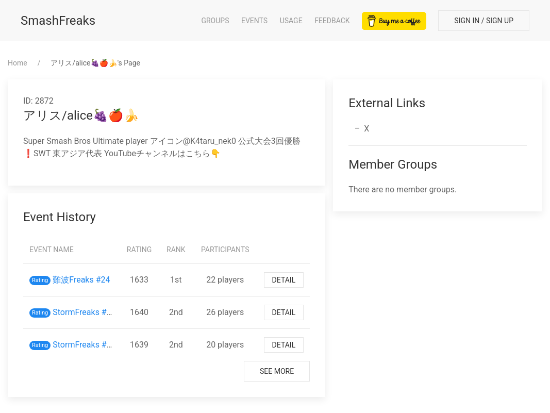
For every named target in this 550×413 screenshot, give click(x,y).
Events (254, 20)
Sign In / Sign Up (483, 20)
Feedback (332, 20)
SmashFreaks (58, 20)
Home (17, 63)
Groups (215, 20)
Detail (284, 280)
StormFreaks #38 (84, 345)
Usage (291, 20)
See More (277, 371)
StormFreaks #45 (84, 312)
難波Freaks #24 (81, 280)
